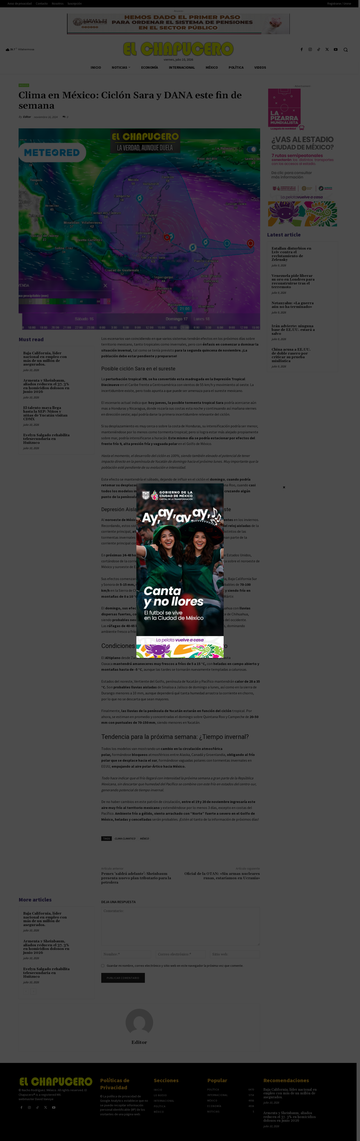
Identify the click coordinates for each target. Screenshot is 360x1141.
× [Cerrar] (284, 487)
